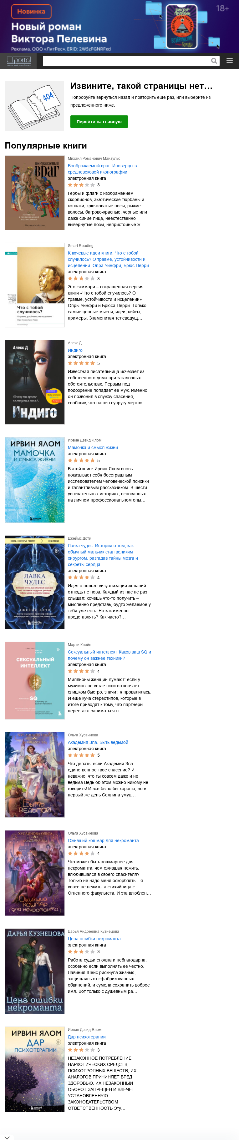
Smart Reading (81, 246)
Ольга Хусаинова (83, 735)
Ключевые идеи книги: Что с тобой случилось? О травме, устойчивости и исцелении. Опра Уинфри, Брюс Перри (108, 259)
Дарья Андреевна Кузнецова (93, 931)
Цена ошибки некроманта (94, 938)
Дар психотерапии (87, 1036)
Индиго (75, 350)
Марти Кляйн (79, 645)
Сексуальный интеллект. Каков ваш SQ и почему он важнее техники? (109, 655)
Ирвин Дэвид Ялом (84, 440)
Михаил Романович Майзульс (94, 158)
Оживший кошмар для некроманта (103, 840)
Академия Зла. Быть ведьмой (98, 742)
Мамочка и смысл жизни (93, 447)
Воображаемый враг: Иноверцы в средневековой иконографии (102, 168)
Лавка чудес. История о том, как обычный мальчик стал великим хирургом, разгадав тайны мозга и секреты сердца (103, 555)
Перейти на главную (99, 121)
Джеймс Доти (79, 538)
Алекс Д (75, 343)
